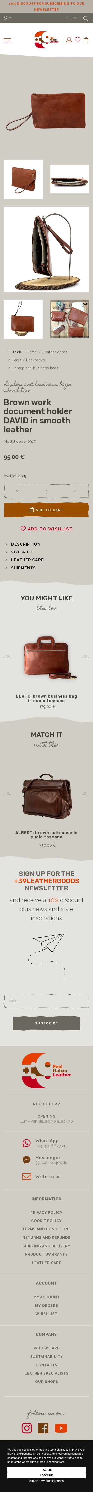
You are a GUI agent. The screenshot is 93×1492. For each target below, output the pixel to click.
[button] (22, 544)
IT (66, 18)
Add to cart (47, 509)
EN (74, 18)
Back (14, 352)
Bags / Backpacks (28, 360)
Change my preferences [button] (46, 1481)
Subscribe (46, 1023)
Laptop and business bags (35, 368)
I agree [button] (46, 1469)
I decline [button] (46, 1475)
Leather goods (55, 352)
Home (32, 352)
